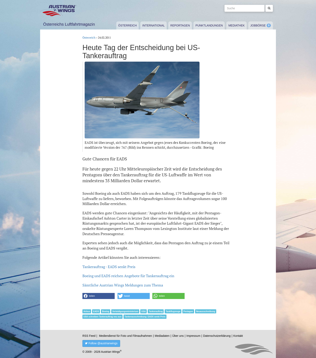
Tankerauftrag (156, 311)
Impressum (193, 335)
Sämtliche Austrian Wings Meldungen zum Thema (122, 285)
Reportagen (180, 25)
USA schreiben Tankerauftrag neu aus (102, 316)
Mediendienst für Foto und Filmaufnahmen (125, 335)
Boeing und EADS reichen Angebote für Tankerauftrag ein (128, 275)
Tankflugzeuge (173, 311)
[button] (98, 296)
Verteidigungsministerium (125, 311)
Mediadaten (162, 335)
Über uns (178, 335)
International (153, 25)
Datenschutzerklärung (217, 335)
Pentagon (188, 311)
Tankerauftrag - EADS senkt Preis (108, 266)
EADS (96, 311)
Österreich (127, 25)
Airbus (86, 311)
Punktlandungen (209, 25)
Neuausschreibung (205, 311)
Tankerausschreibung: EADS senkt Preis (145, 316)
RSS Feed (89, 335)
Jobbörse (258, 25)
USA (143, 311)
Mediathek (236, 25)
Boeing (105, 311)
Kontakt (238, 335)
